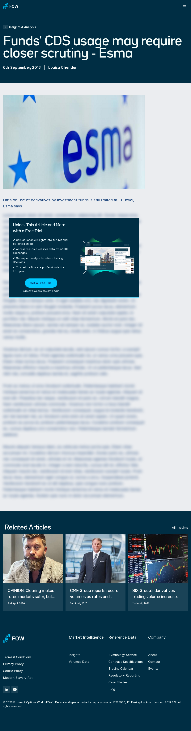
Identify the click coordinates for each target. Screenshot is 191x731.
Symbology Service (122, 655)
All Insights (180, 527)
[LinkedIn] (6, 689)
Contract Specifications (125, 662)
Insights (74, 655)
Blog (111, 689)
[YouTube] (14, 689)
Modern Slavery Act (18, 678)
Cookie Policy (13, 671)
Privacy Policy (13, 664)
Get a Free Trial (41, 283)
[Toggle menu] (184, 6)
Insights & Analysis (19, 27)
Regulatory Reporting (124, 675)
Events (153, 668)
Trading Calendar (120, 668)
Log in (55, 291)
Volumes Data (79, 662)
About (152, 655)
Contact (154, 662)
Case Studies (117, 682)
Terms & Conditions (17, 657)
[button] (41, 285)
